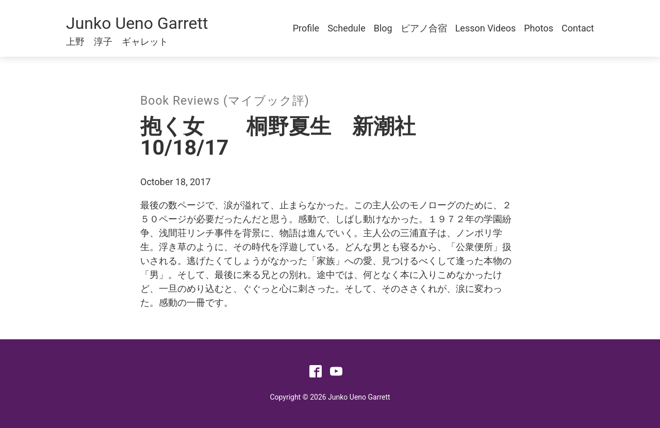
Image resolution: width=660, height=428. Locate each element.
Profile (306, 28)
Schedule (346, 28)
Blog (383, 28)
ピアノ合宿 (424, 28)
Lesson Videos (485, 28)
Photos (538, 28)
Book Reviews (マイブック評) (224, 101)
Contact (578, 28)
